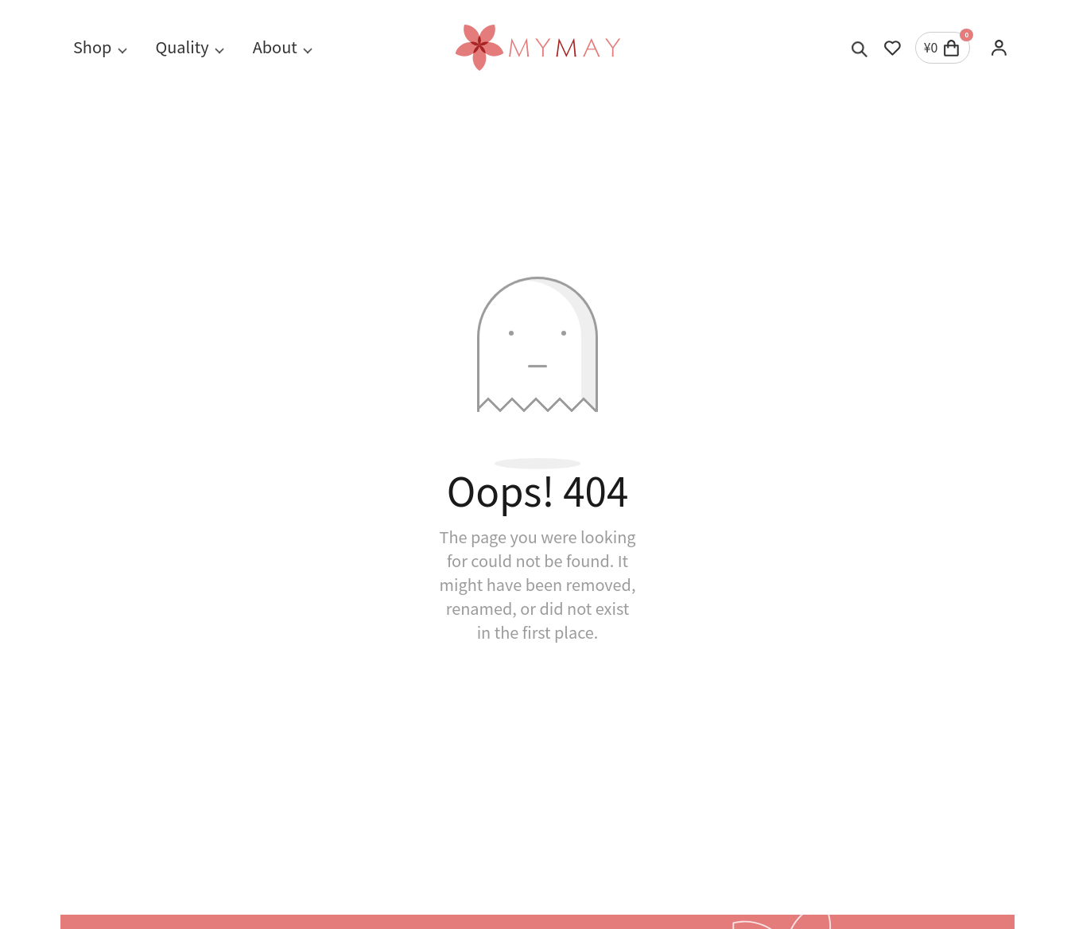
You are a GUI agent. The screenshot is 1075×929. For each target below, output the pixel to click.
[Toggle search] (860, 47)
